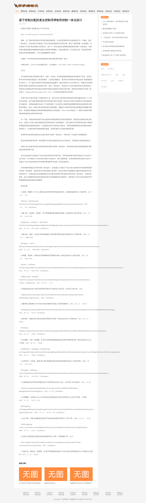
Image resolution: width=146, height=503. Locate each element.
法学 (112, 81)
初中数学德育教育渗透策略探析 (114, 46)
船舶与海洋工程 (106, 75)
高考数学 (121, 81)
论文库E (119, 494)
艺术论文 (83, 11)
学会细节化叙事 (108, 42)
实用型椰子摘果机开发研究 (112, 51)
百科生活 (125, 11)
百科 (102, 69)
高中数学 (104, 87)
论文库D (108, 494)
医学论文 (32, 11)
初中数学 (111, 69)
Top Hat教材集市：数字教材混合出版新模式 (115, 23)
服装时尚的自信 (49, 483)
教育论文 (75, 11)
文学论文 (58, 11)
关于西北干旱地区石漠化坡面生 (30, 483)
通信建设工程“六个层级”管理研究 (114, 55)
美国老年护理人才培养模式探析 (114, 33)
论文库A (73, 494)
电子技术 (104, 81)
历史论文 (108, 11)
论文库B (84, 494)
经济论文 (100, 11)
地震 (123, 75)
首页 (17, 11)
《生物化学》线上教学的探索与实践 (115, 37)
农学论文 (49, 11)
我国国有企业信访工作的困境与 (81, 483)
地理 (116, 75)
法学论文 (117, 11)
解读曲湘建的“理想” (110, 28)
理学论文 (24, 11)
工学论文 (41, 11)
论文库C (96, 494)
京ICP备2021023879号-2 (84, 499)
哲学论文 (66, 11)
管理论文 (92, 11)
